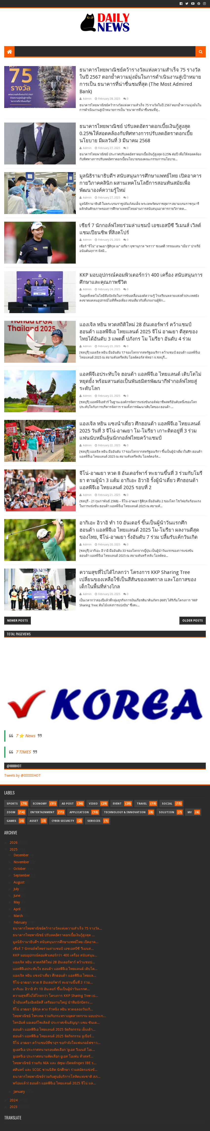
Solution (166, 812)
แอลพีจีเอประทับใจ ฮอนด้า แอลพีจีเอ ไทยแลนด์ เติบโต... (55, 969)
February (21, 922)
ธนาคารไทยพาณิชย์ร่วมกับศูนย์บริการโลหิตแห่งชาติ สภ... (56, 1076)
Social (167, 803)
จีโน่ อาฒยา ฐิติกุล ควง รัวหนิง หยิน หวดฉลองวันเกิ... (53, 1009)
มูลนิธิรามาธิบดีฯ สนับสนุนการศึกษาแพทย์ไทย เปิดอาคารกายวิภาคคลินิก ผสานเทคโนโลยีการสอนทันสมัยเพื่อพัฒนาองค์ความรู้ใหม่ (140, 183)
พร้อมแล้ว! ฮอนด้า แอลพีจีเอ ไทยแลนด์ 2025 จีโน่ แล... (54, 1083)
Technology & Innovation (125, 812)
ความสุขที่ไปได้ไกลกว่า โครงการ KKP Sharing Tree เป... (55, 996)
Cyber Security (63, 821)
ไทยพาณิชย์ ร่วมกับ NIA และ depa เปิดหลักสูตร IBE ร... (54, 1063)
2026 (14, 842)
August (19, 882)
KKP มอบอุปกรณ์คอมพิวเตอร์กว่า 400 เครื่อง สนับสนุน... (55, 955)
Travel (142, 803)
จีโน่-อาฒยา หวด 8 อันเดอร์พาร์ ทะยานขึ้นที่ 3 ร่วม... (53, 982)
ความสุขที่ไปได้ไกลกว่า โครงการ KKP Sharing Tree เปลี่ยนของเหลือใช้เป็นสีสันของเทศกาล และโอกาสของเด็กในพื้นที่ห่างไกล (137, 579)
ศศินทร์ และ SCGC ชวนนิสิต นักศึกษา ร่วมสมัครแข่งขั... (55, 1070)
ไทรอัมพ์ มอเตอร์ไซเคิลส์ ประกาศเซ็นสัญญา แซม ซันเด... (56, 1022)
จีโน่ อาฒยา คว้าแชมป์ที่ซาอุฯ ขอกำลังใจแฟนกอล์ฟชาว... (56, 1043)
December (22, 855)
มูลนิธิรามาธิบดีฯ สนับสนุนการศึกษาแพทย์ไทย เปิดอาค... (55, 942)
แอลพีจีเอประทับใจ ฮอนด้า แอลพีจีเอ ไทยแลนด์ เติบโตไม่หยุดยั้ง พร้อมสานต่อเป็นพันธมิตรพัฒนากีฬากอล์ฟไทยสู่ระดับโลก (140, 381)
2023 (14, 1107)
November (22, 862)
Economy (40, 803)
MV (190, 812)
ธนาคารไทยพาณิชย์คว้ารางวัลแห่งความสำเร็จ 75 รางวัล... (57, 928)
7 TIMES (23, 752)
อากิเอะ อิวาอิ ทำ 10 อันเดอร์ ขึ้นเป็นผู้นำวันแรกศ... (51, 989)
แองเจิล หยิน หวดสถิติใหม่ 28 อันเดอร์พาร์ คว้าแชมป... (54, 962)
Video (93, 803)
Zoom (11, 812)
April (17, 909)
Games (11, 821)
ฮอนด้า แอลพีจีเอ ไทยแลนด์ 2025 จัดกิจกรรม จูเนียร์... (53, 1036)
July (17, 889)
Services (93, 821)
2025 (14, 849)
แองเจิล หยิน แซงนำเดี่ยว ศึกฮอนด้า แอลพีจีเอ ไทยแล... (54, 975)
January (20, 1092)
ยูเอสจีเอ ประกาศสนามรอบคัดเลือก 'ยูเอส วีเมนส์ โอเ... (54, 1050)
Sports (12, 803)
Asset (34, 821)
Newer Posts (17, 620)
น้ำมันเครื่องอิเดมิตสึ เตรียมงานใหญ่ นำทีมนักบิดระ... (53, 1002)
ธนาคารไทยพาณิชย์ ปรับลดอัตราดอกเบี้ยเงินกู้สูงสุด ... (54, 935)
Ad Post (68, 803)
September (22, 875)
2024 (14, 1100)
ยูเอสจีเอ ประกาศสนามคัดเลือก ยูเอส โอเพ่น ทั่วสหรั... (53, 1056)
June (17, 896)
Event (117, 803)
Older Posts (192, 620)
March (19, 916)
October (20, 869)
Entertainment (42, 812)
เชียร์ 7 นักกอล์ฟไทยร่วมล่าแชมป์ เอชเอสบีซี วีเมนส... (53, 949)
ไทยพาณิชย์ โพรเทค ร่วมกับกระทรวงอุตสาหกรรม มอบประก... (59, 1016)
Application (79, 812)
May (17, 902)
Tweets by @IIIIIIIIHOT (22, 775)
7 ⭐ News (25, 735)
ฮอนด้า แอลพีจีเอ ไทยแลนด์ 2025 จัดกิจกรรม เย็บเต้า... (54, 1029)
